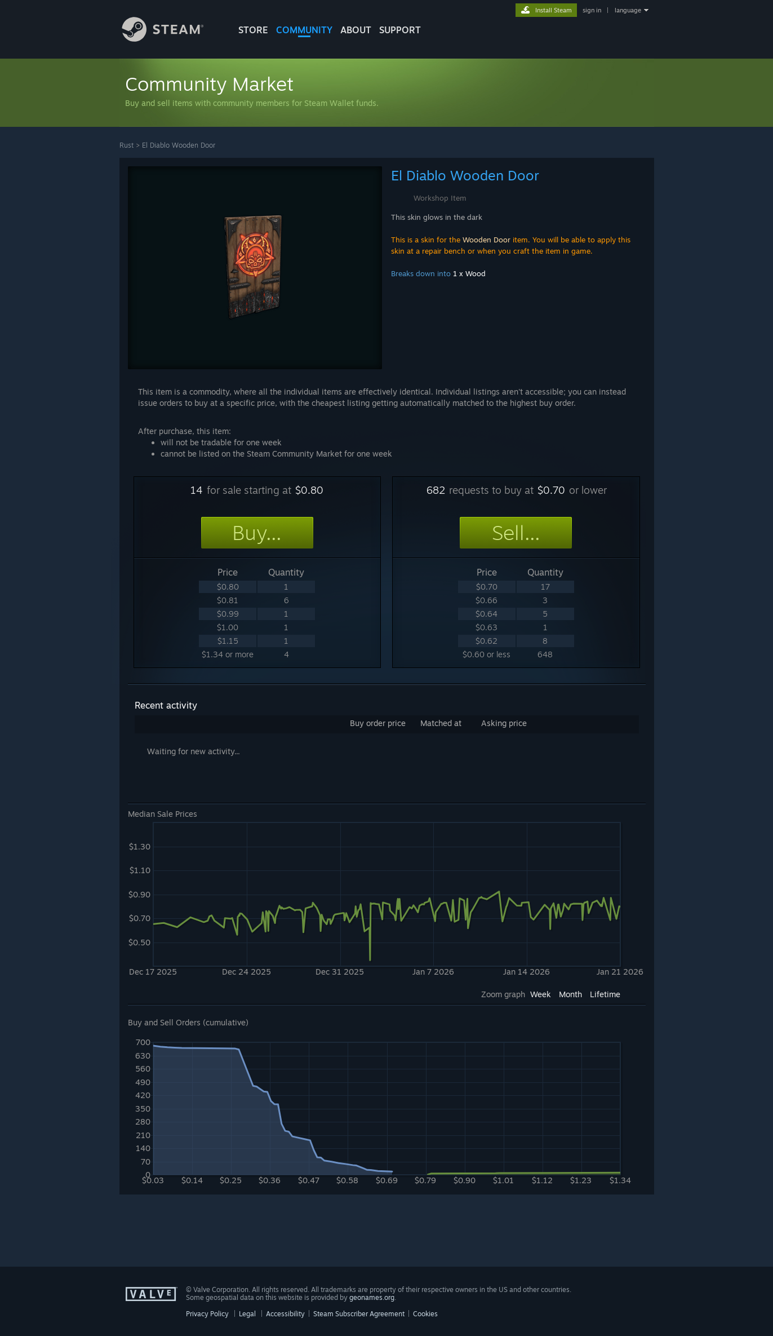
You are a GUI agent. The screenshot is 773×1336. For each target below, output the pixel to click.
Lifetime (605, 994)
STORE (253, 30)
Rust (126, 145)
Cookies (425, 1314)
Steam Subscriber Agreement (359, 1314)
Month (570, 994)
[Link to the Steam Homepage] (171, 38)
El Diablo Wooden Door (178, 145)
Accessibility (285, 1314)
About (355, 30)
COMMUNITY (304, 30)
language (628, 10)
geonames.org (371, 1297)
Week (540, 994)
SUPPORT (400, 30)
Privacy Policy (207, 1314)
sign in (592, 10)
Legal (247, 1314)
